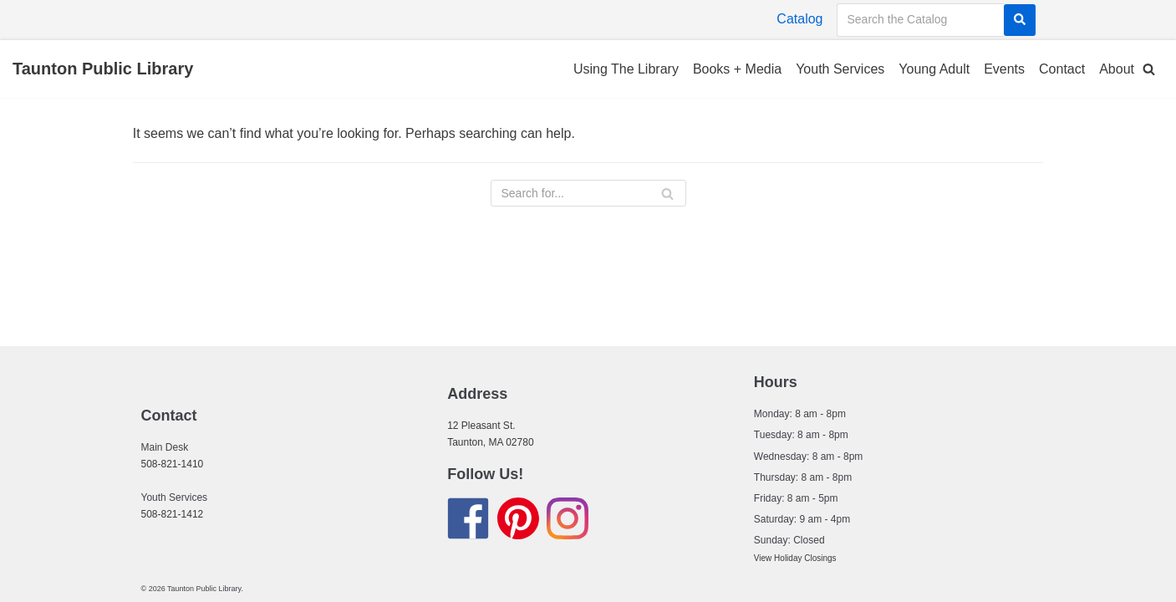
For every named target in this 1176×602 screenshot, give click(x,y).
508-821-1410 (172, 464)
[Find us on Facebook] (468, 520)
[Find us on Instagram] (567, 520)
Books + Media (737, 69)
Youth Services (840, 69)
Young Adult (934, 69)
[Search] (1020, 20)
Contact (1062, 69)
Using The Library (626, 69)
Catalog (799, 19)
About (1116, 69)
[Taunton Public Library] (103, 69)
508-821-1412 (172, 514)
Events (1004, 69)
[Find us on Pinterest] (518, 520)
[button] (1149, 69)
